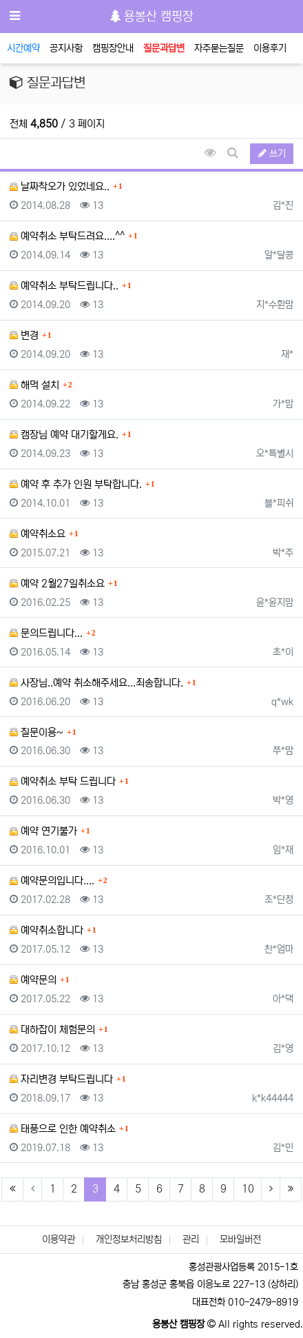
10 (248, 1189)
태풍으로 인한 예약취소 (63, 1129)
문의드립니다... (46, 633)
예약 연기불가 (43, 831)
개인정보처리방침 (129, 1239)
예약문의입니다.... (52, 880)
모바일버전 (240, 1239)
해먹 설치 (34, 385)
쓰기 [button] (272, 153)
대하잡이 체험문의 (52, 1029)
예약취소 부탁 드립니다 (63, 781)
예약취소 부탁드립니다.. (64, 286)
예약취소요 (37, 534)
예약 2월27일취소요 (57, 583)
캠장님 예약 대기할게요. (64, 434)
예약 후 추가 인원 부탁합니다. (76, 484)
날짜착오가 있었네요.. (59, 186)
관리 (190, 1239)
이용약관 (58, 1239)
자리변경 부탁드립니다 (61, 1079)
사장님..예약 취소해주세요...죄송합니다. (96, 683)
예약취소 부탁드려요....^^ (67, 236)
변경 (24, 335)
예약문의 (33, 980)
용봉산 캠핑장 (152, 16)
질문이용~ (36, 732)
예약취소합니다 (46, 930)
